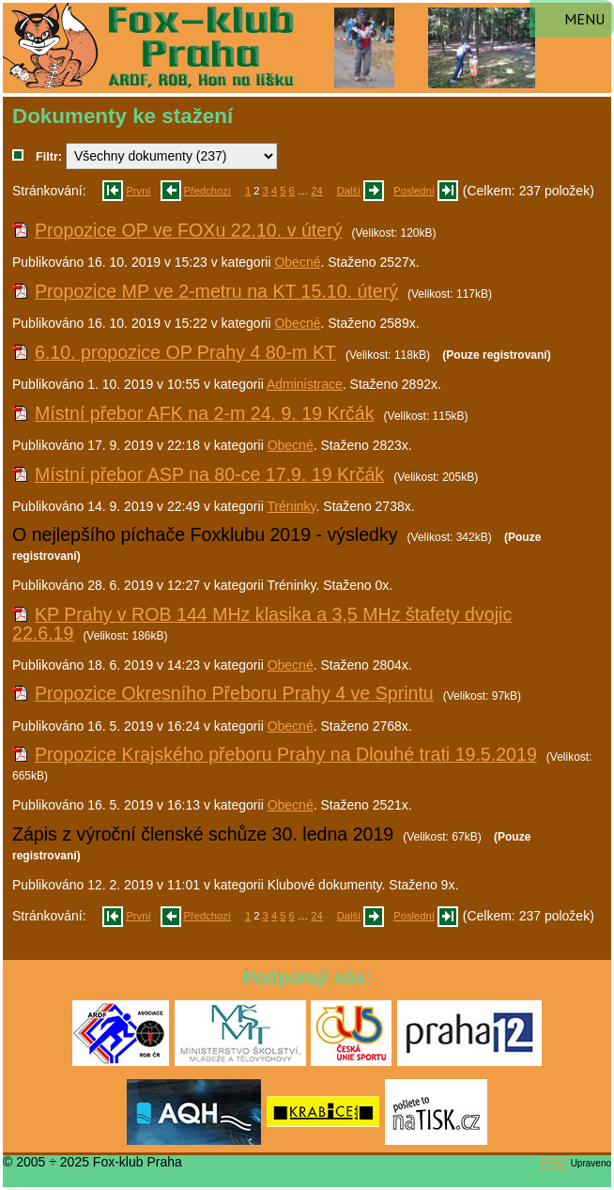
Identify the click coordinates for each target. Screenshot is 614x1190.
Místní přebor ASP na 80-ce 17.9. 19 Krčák (209, 474)
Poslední (414, 190)
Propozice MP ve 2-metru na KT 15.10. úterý (216, 291)
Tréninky (291, 506)
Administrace (305, 384)
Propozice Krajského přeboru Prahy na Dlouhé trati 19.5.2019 (286, 754)
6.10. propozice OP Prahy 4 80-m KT (185, 352)
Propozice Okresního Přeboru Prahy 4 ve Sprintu (234, 693)
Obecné (297, 262)
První (138, 190)
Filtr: (49, 156)
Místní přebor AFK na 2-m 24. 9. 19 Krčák (205, 413)
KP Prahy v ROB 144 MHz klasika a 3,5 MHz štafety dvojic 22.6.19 (262, 623)
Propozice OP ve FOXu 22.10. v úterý (188, 230)
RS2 (554, 1161)
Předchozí (207, 190)
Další (349, 190)
